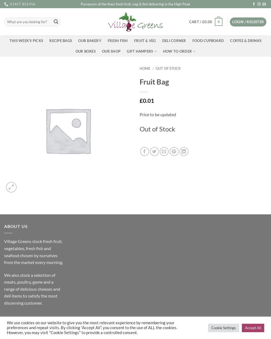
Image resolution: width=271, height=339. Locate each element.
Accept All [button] (253, 328)
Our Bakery (89, 40)
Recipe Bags (60, 40)
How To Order (179, 51)
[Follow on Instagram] (259, 4)
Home (145, 68)
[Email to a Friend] (164, 151)
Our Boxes (86, 51)
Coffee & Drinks (245, 40)
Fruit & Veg (145, 40)
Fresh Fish (118, 40)
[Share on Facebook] (144, 151)
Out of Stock (168, 68)
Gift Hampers (142, 51)
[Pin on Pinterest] (174, 151)
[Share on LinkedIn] (183, 151)
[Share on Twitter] (154, 151)
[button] (205, 22)
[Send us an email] (264, 4)
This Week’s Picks (26, 40)
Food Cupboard (208, 40)
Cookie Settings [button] (223, 328)
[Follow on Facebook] (253, 4)
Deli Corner (174, 40)
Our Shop (111, 51)
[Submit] (56, 22)
